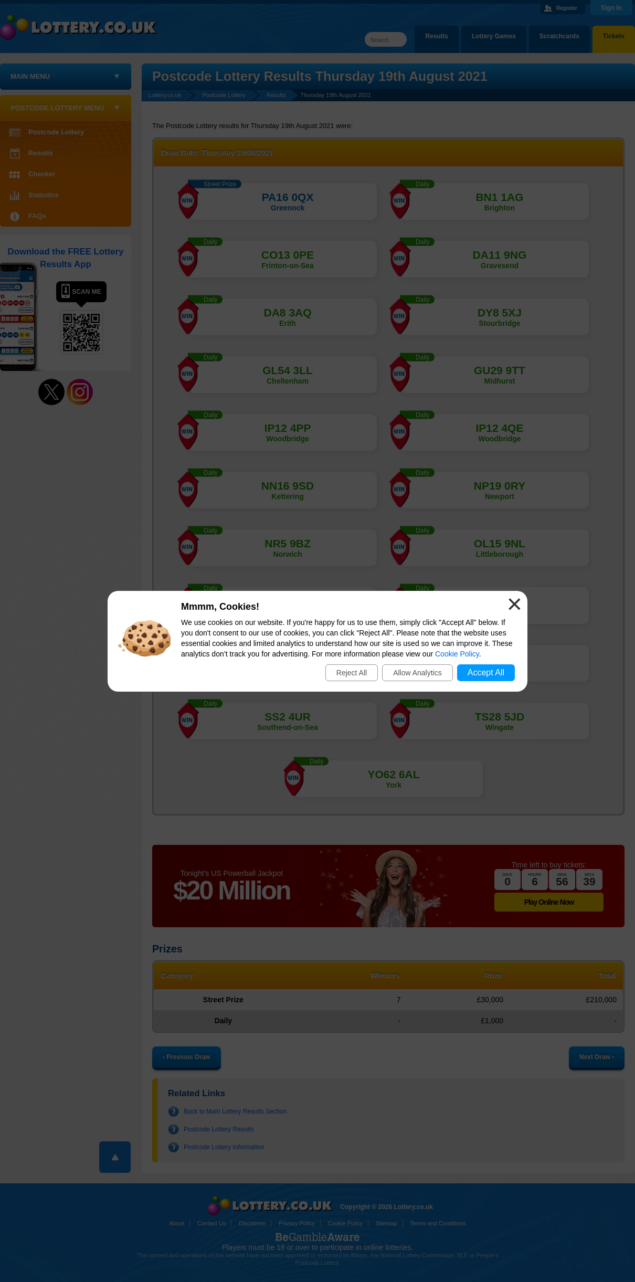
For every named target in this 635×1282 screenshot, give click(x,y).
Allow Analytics (417, 673)
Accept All (486, 672)
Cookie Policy (457, 654)
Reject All (351, 673)
